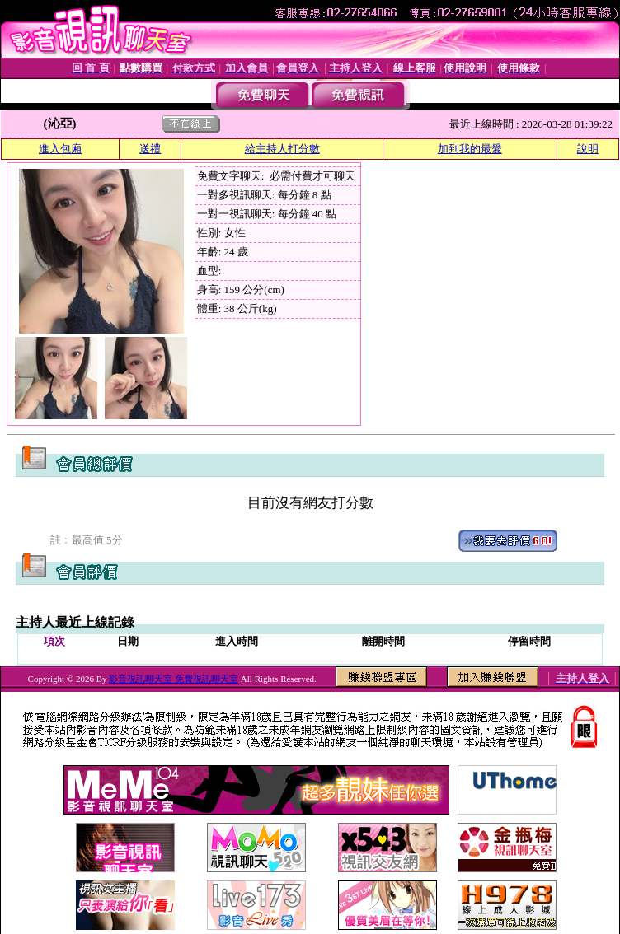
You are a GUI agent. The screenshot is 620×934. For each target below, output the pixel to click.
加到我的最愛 (470, 148)
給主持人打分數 (282, 148)
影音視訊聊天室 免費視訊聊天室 (173, 679)
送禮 (150, 148)
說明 (588, 148)
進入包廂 (60, 148)
